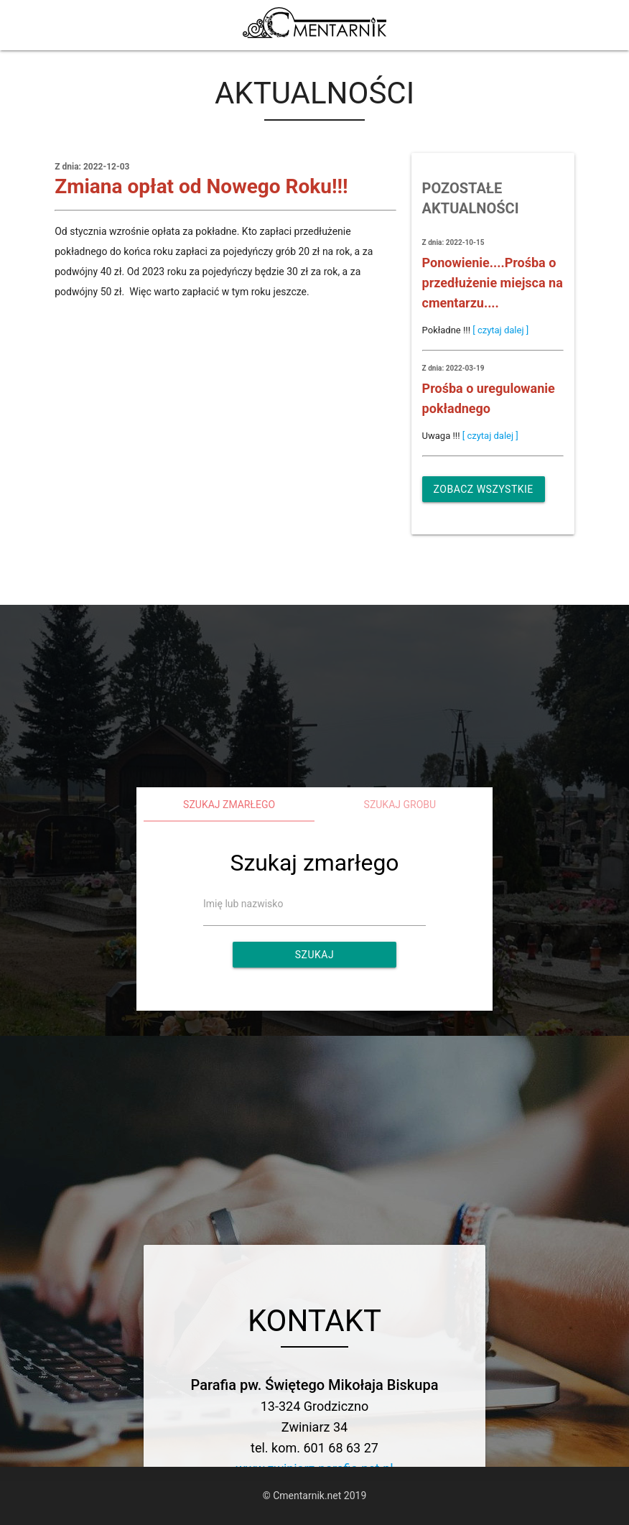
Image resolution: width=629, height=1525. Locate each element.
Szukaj (314, 954)
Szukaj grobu (400, 804)
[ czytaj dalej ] (500, 330)
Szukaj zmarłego (229, 804)
